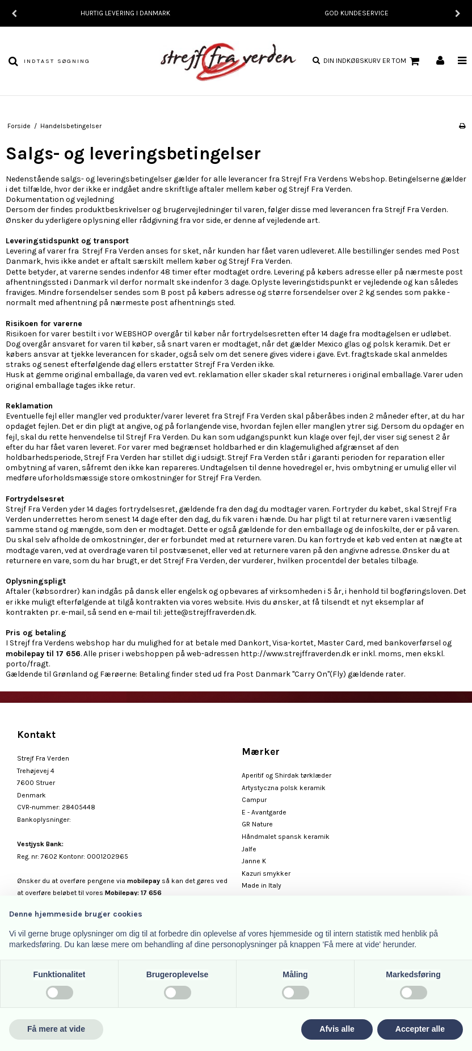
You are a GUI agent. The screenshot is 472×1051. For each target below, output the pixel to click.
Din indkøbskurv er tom (373, 61)
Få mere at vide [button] (56, 1028)
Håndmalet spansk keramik (286, 837)
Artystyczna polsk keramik (284, 788)
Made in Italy (261, 885)
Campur (254, 800)
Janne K (254, 861)
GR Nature (257, 824)
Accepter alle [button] (420, 1028)
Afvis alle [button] (336, 1028)
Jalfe (249, 849)
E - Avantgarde (264, 812)
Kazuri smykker (266, 873)
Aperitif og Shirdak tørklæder (286, 775)
